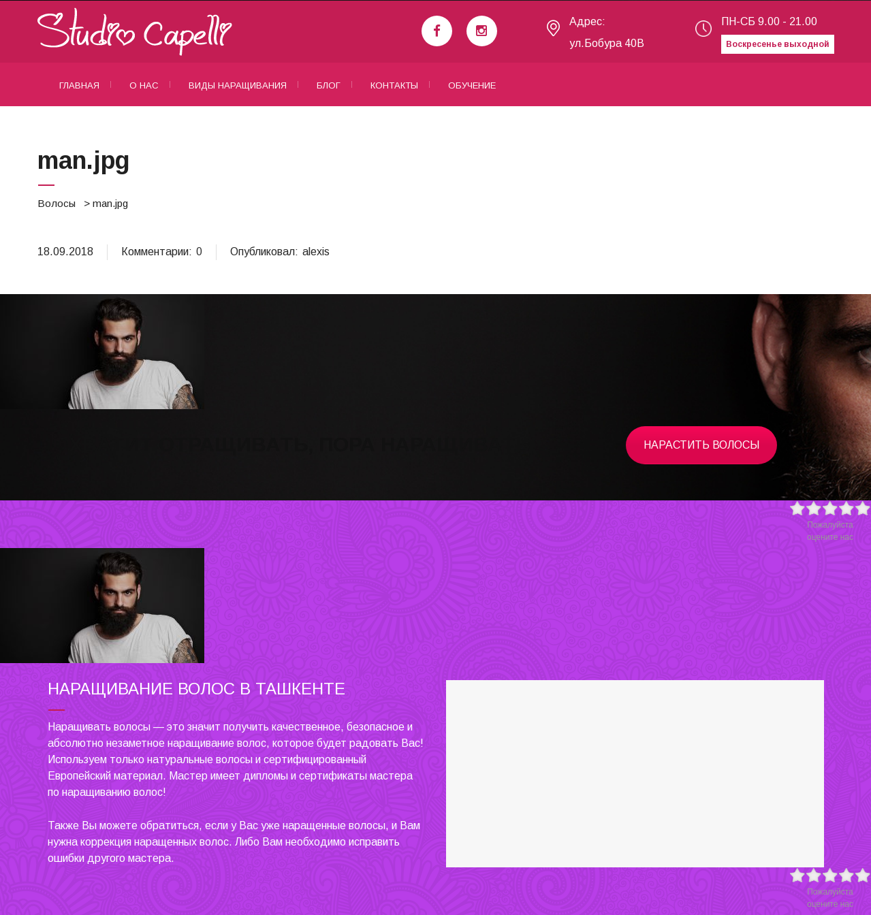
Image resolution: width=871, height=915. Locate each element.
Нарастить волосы (701, 445)
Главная (79, 85)
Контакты (394, 85)
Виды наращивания (238, 85)
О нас (144, 85)
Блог (329, 85)
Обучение (472, 85)
